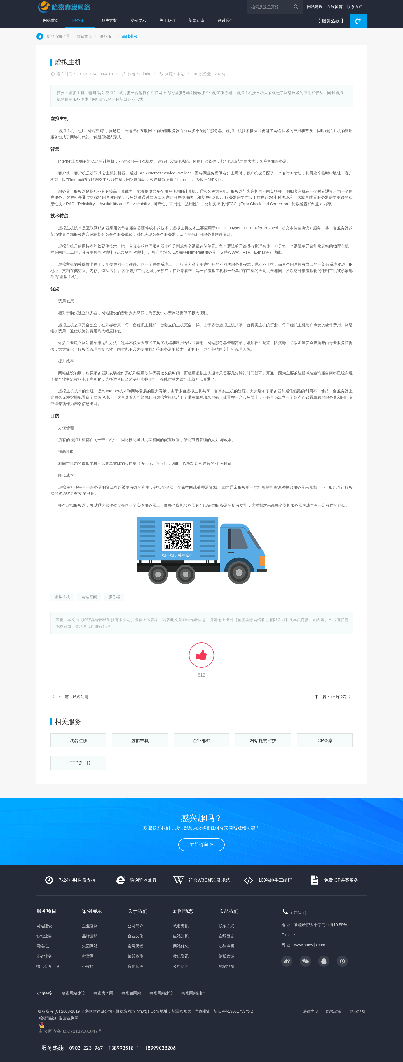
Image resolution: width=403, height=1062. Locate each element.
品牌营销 (90, 936)
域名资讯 (181, 926)
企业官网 (90, 926)
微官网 (88, 956)
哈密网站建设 (73, 993)
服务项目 (80, 20)
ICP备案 (325, 740)
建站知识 (181, 936)
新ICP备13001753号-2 (233, 1011)
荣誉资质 (135, 956)
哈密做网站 (131, 993)
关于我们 (167, 20)
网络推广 (44, 946)
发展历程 (135, 946)
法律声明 (226, 946)
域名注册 (78, 740)
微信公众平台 (48, 966)
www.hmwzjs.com (309, 945)
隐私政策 (226, 956)
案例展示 (138, 20)
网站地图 (226, 966)
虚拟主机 (62, 597)
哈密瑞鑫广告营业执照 (58, 1018)
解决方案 (109, 20)
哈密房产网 (103, 993)
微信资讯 (181, 956)
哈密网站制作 (193, 993)
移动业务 (44, 936)
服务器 (114, 597)
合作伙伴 (135, 966)
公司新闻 (181, 966)
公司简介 (135, 926)
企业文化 (135, 936)
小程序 (88, 966)
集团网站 (90, 946)
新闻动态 (196, 20)
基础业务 (130, 36)
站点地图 (357, 1011)
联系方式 (354, 6)
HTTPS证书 (78, 763)
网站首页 (51, 20)
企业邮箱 (201, 740)
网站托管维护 (263, 740)
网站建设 (315, 6)
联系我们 (225, 20)
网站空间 (89, 597)
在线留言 (335, 6)
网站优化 (181, 946)
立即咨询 (201, 844)
